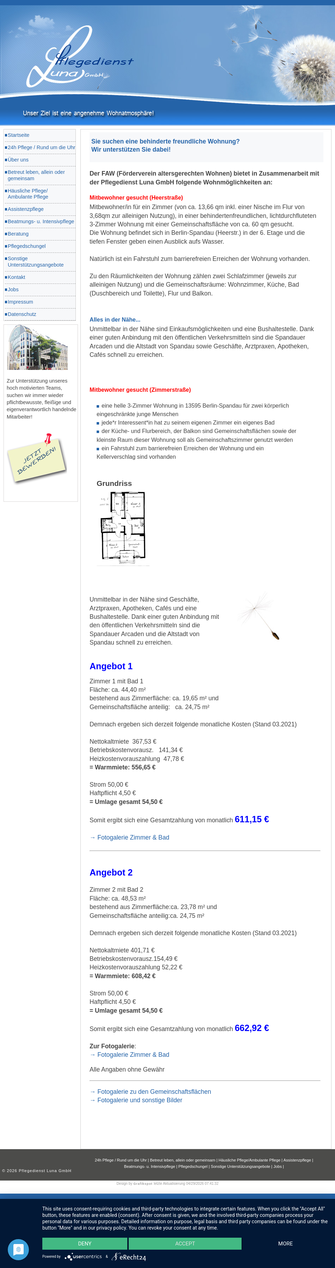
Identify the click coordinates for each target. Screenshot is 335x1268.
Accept (185, 1243)
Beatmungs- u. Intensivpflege (41, 221)
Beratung (18, 234)
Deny (85, 1243)
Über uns (18, 160)
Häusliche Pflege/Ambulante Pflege (250, 1160)
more (285, 1243)
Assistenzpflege (26, 209)
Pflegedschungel (27, 246)
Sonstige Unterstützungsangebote (36, 262)
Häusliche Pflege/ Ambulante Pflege (28, 194)
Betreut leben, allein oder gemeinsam (36, 175)
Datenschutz (22, 314)
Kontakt (16, 277)
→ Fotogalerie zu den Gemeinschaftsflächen (150, 1091)
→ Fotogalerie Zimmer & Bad (129, 837)
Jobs (13, 289)
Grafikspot (143, 1183)
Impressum (20, 302)
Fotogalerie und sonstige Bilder (139, 1100)
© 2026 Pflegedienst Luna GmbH (37, 1171)
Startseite (18, 135)
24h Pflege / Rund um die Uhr (41, 147)
